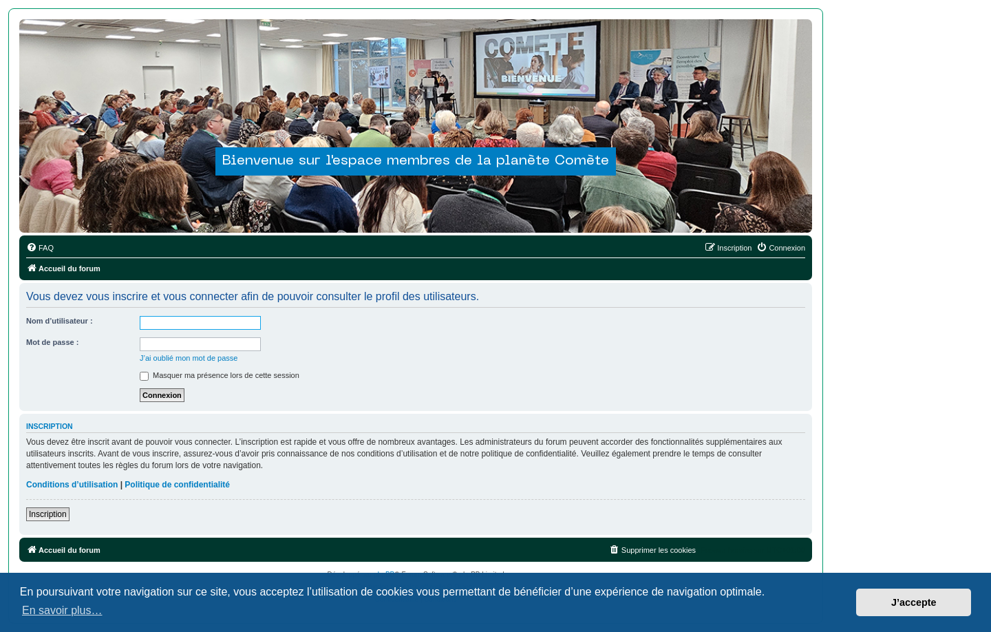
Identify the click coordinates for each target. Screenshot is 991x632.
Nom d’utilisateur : (59, 321)
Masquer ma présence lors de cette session (219, 375)
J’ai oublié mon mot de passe (188, 358)
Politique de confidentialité (177, 484)
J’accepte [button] (914, 602)
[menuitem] (40, 248)
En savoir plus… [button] (62, 610)
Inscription (48, 514)
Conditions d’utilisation (72, 484)
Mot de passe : (52, 342)
